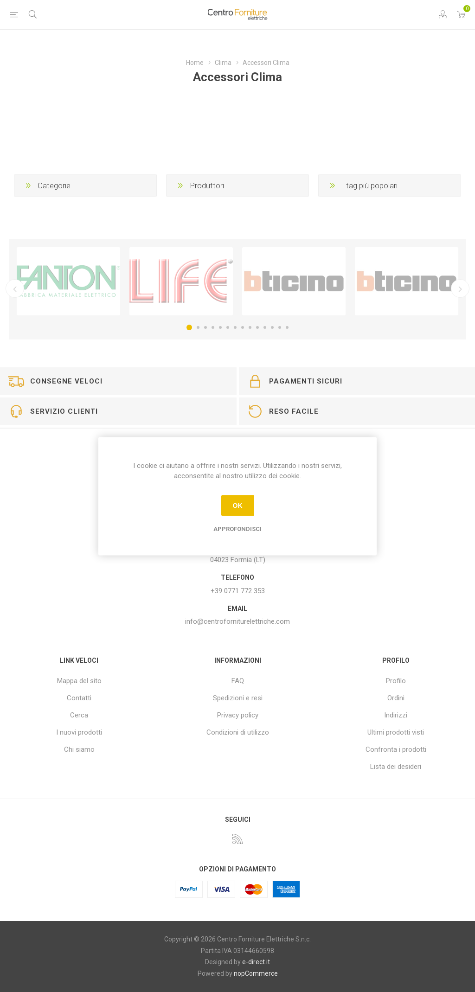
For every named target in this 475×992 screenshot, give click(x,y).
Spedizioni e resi (238, 698)
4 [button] (213, 327)
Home (195, 62)
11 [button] (264, 327)
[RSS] (237, 839)
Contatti (79, 698)
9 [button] (250, 327)
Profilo (396, 681)
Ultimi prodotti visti (395, 732)
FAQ (237, 681)
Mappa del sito (79, 681)
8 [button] (242, 327)
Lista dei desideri (395, 766)
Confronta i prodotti (396, 749)
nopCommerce (256, 973)
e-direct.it (256, 962)
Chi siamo (79, 749)
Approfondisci (237, 528)
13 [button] (279, 327)
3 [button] (205, 327)
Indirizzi (395, 715)
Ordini (395, 698)
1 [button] (189, 327)
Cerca (79, 715)
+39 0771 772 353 (238, 591)
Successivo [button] (460, 288)
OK (238, 505)
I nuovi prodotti (79, 732)
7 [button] (235, 327)
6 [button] (227, 327)
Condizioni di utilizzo (237, 732)
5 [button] (220, 327)
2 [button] (198, 327)
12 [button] (272, 327)
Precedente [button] (15, 288)
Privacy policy (237, 715)
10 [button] (257, 327)
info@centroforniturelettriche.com (237, 621)
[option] (68, 281)
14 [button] (287, 327)
